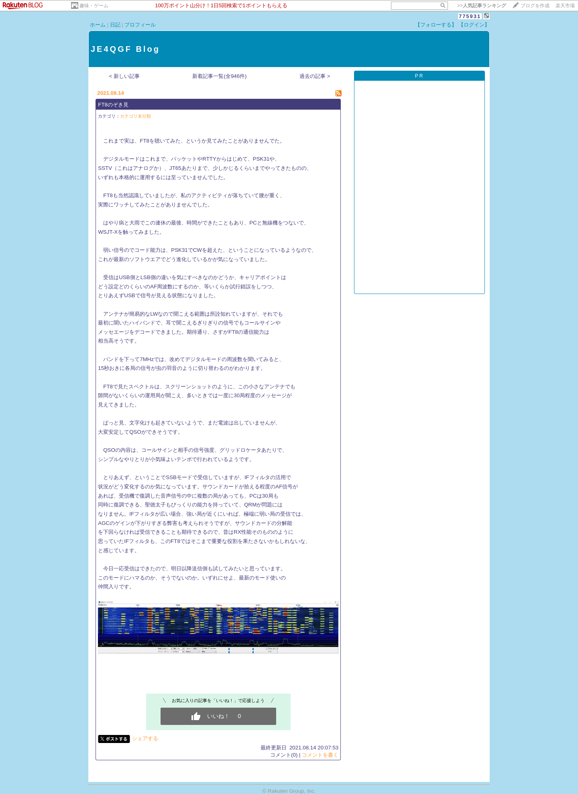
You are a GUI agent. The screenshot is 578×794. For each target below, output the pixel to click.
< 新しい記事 (124, 76)
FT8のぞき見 (113, 105)
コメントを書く (320, 755)
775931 (470, 16)
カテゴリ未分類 (135, 116)
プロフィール (140, 25)
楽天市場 (565, 5)
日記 (115, 25)
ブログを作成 (535, 5)
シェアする (145, 738)
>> (481, 5)
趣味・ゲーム (93, 5)
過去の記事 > (314, 76)
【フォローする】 (436, 25)
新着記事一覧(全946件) (219, 76)
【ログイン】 (474, 25)
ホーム (98, 25)
